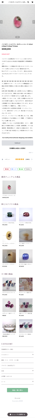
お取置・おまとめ (6, 376)
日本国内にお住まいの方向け (17, 148)
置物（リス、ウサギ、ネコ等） (10, 360)
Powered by (17, 401)
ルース (3, 382)
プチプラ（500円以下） (8, 365)
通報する (31, 152)
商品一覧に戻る (17, 390)
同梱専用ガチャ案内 (7, 349)
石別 (2, 371)
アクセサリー (5, 355)
